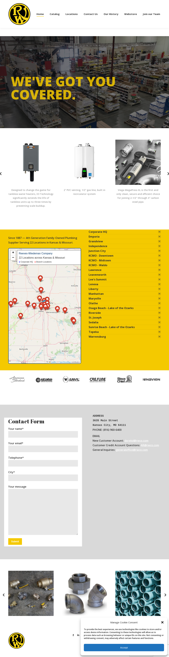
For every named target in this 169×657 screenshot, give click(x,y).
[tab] (125, 232)
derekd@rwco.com (136, 440)
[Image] (31, 593)
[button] (162, 622)
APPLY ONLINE (119, 4)
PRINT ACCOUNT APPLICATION (92, 4)
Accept (124, 647)
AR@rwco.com (150, 445)
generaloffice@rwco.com (132, 450)
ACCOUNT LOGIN (139, 4)
